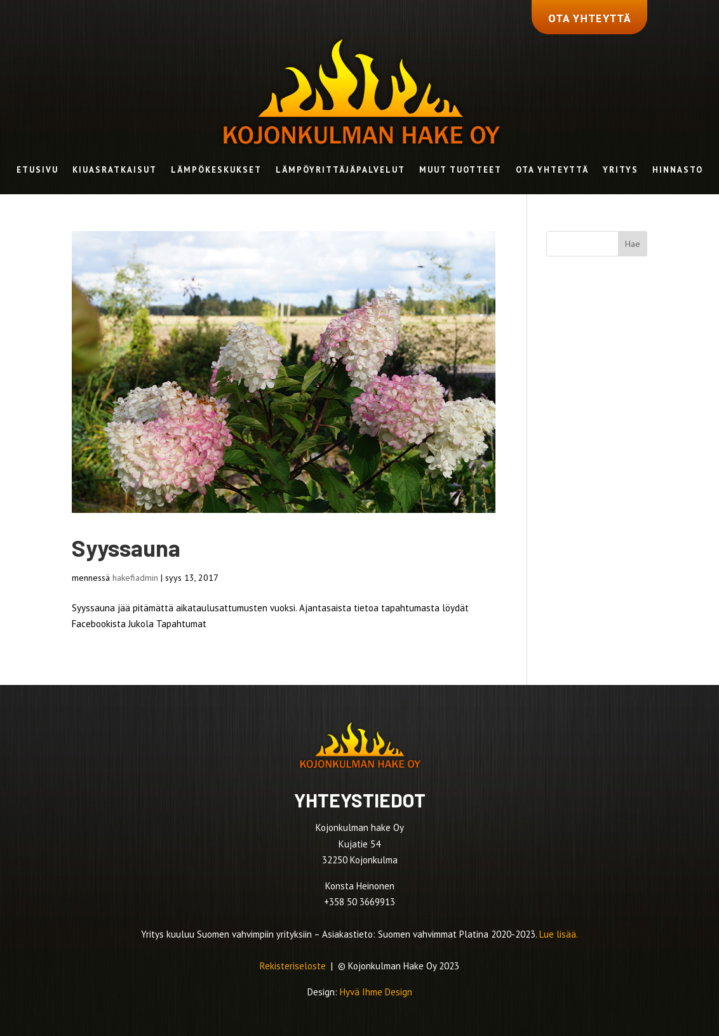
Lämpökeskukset (216, 170)
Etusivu (37, 170)
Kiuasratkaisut (114, 170)
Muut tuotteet (460, 170)
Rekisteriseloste (294, 966)
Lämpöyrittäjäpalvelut (340, 170)
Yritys (620, 170)
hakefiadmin (135, 577)
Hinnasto (677, 170)
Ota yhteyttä (552, 170)
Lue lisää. (558, 934)
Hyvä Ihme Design (376, 992)
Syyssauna (126, 547)
